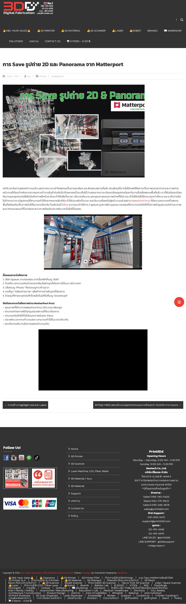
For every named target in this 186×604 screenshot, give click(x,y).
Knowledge (95, 595)
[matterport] (57, 76)
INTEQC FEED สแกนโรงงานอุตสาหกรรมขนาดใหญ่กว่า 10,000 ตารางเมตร (138, 405)
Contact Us (52, 41)
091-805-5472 (156, 517)
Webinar (134, 593)
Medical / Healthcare (116, 590)
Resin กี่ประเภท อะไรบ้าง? (22, 583)
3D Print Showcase (19, 595)
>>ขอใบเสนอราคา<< (19, 598)
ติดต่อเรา (92, 598)
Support (76, 493)
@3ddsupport (166, 542)
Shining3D (14, 588)
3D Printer (77, 456)
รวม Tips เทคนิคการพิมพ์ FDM (156, 578)
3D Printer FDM (90, 578)
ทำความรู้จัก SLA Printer (45, 580)
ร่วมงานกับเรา (111, 598)
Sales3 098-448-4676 (156, 505)
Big (29, 76)
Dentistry (139, 590)
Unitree (45, 588)
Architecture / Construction (24, 593)
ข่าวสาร (43, 76)
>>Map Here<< (156, 546)
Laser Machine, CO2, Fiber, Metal (89, 471)
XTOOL (134, 585)
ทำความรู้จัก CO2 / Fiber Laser (41, 585)
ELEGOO (119, 585)
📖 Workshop (173, 30)
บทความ (34, 41)
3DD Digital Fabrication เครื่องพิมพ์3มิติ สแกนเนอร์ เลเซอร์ (46, 573)
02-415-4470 (156, 533)
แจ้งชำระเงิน (74, 598)
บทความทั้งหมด (153, 593)
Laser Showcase (73, 595)
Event (165, 598)
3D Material (77, 486)
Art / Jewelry (158, 590)
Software (61, 588)
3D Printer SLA (17, 580)
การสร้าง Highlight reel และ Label (25, 405)
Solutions (16, 41)
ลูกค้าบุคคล (150, 598)
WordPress (122, 573)
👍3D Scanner (96, 30)
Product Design (56, 593)
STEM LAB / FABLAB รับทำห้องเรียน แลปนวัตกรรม (139, 588)
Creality (31, 588)
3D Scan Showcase (47, 595)
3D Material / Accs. (81, 479)
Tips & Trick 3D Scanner (135, 583)
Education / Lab (88, 590)
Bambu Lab (101, 585)
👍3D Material (70, 30)
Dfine (65, 205)
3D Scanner (77, 464)
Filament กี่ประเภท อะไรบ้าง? (123, 580)
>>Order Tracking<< (166, 595)
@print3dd (163, 537)
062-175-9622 (160, 501)
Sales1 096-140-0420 (156, 497)
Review (111, 595)
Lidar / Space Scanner (168, 583)
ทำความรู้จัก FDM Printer (119, 578)
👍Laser (117, 30)
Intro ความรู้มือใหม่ (96, 593)
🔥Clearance (47, 578)
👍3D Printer (46, 30)
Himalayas (86, 573)
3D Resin (149, 580)
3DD (146, 585)
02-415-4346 (156, 529)
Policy (74, 516)
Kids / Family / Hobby (21, 590)
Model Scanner (73, 583)
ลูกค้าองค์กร (131, 598)
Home (74, 449)
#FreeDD (117, 593)
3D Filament (94, 580)
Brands (152, 30)
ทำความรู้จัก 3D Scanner (102, 583)
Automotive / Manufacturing (56, 590)
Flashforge (160, 585)
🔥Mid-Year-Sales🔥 (17, 30)
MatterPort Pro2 (140, 201)
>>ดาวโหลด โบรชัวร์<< (49, 598)
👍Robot (135, 30)
